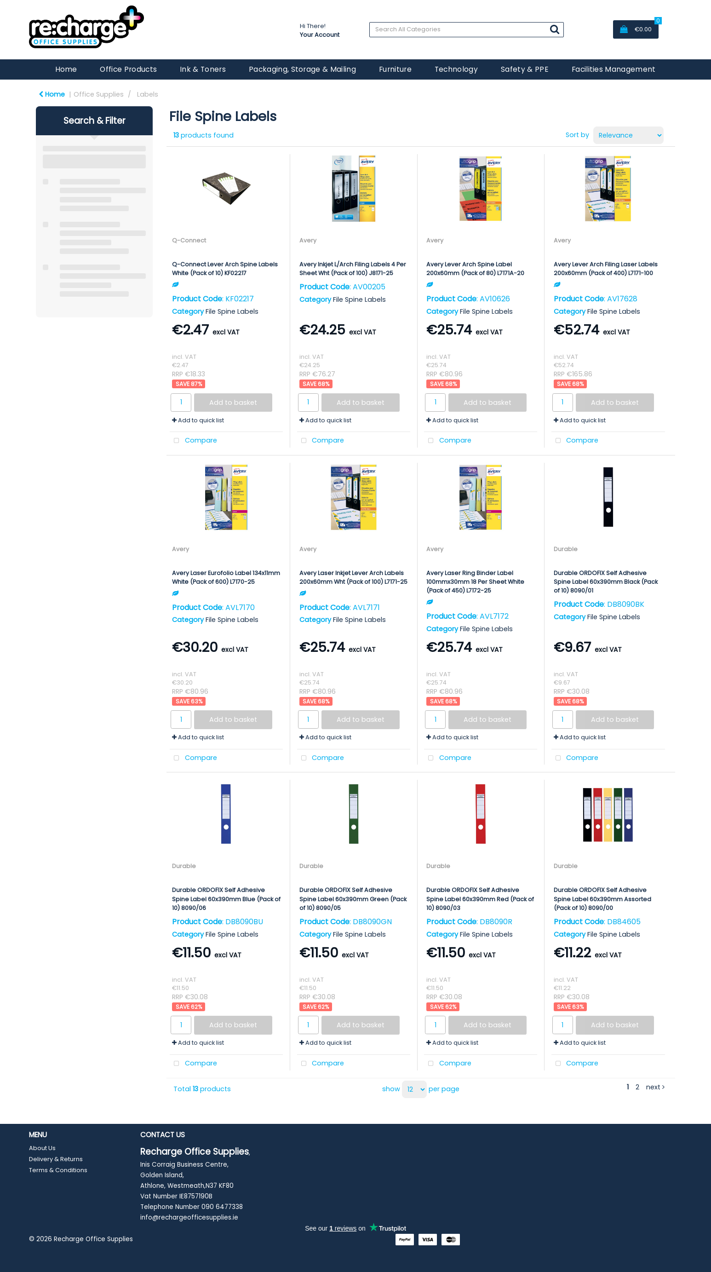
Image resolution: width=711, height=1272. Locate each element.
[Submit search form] (554, 29)
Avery (307, 240)
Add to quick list (198, 420)
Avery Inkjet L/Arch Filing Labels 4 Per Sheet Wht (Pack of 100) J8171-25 (352, 268)
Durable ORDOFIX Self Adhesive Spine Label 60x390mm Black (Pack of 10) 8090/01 (606, 581)
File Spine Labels (232, 311)
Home (66, 69)
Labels (147, 94)
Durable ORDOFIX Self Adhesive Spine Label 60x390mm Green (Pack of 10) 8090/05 (353, 898)
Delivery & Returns (56, 1159)
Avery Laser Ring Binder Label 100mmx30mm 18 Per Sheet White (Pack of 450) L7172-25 (475, 581)
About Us (42, 1148)
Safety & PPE (525, 69)
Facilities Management (614, 69)
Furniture (395, 69)
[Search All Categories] (466, 29)
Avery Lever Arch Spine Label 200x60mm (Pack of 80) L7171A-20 (475, 268)
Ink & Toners (203, 69)
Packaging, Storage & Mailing (302, 69)
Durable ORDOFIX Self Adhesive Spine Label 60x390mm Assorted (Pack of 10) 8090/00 (602, 898)
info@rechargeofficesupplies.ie (189, 1217)
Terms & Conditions (58, 1170)
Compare (193, 441)
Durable (566, 549)
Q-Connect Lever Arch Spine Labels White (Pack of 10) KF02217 (225, 268)
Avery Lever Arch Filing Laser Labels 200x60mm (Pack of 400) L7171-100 (606, 268)
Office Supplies (99, 94)
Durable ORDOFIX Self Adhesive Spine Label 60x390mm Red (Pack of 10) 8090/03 (480, 898)
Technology (456, 69)
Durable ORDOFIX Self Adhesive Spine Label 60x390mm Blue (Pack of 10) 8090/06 (226, 898)
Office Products (128, 69)
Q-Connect (189, 240)
